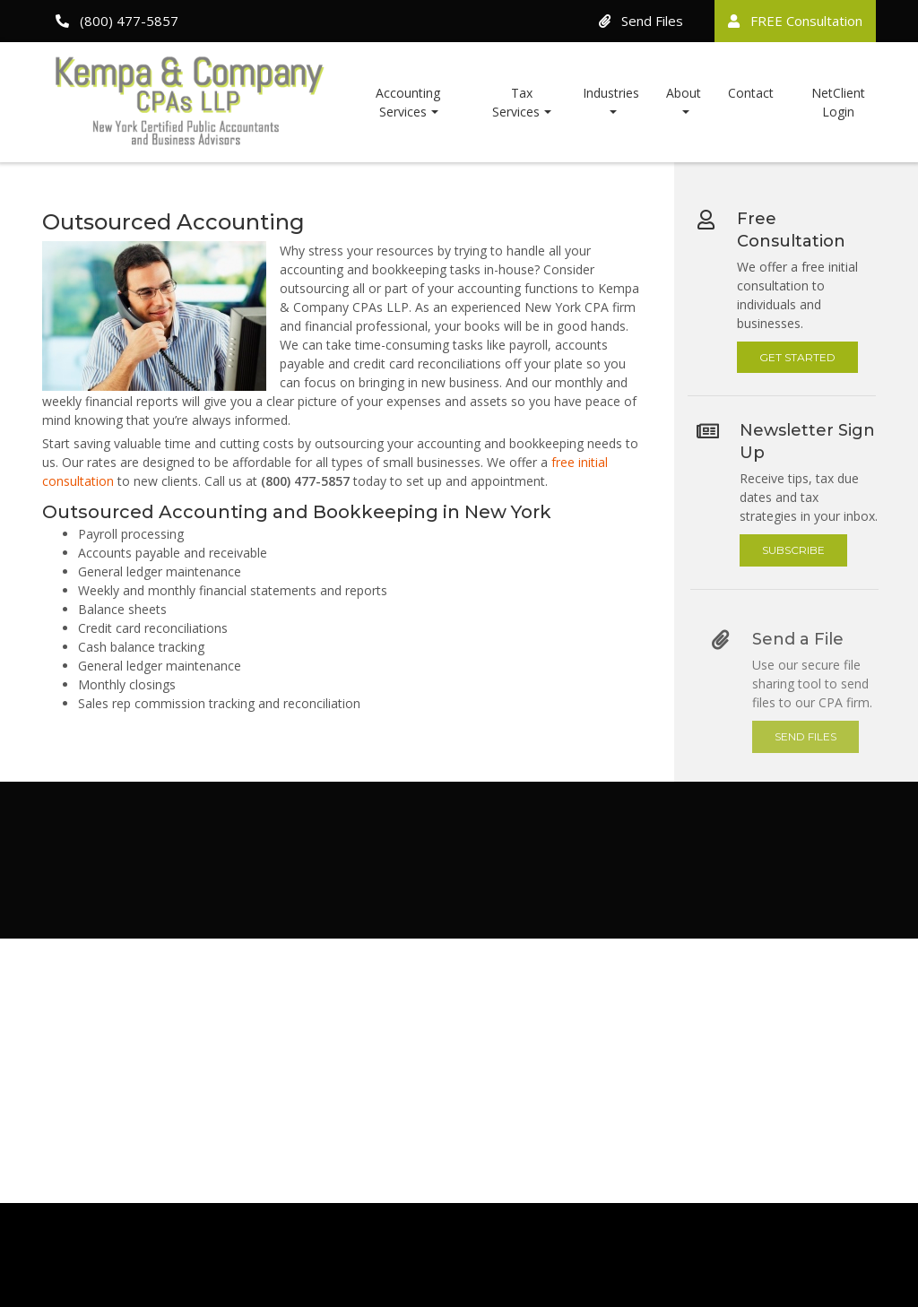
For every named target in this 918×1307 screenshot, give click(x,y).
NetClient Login (838, 102)
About (683, 92)
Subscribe (798, 550)
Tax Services (516, 102)
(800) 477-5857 (117, 21)
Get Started (798, 356)
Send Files (641, 21)
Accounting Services (408, 102)
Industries (611, 92)
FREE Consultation (795, 21)
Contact (751, 92)
